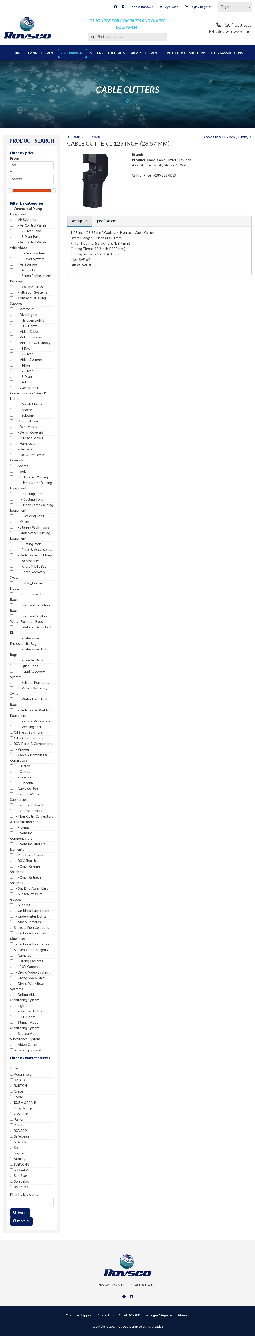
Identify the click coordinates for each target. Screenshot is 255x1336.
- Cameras (20, 955)
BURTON (18, 1086)
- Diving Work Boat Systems (27, 986)
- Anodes (19, 749)
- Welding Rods (27, 516)
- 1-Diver (21, 348)
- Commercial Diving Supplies (28, 301)
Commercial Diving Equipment (26, 211)
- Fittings (19, 827)
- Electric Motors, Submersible (26, 797)
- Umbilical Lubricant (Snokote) (28, 936)
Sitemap (183, 1315)
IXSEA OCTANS (23, 1103)
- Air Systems (23, 220)
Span (15, 1148)
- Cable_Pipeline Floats (27, 586)
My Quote (169, 7)
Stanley (17, 1159)
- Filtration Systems (28, 292)
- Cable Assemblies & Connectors (28, 758)
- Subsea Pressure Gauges (26, 897)
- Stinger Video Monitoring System (24, 1025)
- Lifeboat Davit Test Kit (31, 630)
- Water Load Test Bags (28, 702)
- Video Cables (24, 332)
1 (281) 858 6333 (237, 25)
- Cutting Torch (27, 499)
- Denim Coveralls (27, 432)
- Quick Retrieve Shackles (25, 880)
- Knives (19, 522)
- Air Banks (22, 270)
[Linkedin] (123, 7)
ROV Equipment (72, 53)
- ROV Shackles (24, 861)
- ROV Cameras (25, 967)
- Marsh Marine (26, 404)
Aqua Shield (21, 1074)
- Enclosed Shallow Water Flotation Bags (29, 619)
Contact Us (105, 1315)
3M (14, 1069)
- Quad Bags (24, 666)
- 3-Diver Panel (25, 237)
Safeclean (19, 1136)
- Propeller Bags (26, 660)
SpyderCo (19, 1153)
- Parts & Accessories (31, 550)
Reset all (21, 1221)
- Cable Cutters (24, 789)
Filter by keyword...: (24, 1195)
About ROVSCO (142, 7)
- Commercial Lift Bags (28, 597)
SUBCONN (19, 1164)
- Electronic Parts (26, 811)
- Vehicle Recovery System (28, 691)
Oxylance (19, 1114)
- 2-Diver (21, 354)
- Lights (18, 1006)
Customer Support (79, 1315)
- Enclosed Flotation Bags (30, 608)
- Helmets (21, 449)
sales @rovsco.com (233, 32)
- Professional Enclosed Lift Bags (25, 641)
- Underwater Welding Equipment (31, 508)
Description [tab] (79, 221)
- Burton (20, 766)
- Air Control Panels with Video (28, 245)
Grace (16, 1091)
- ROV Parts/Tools (26, 855)
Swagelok (19, 1181)
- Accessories (25, 561)
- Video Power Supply (30, 343)
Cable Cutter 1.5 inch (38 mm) (226, 137)
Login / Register (198, 7)
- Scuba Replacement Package (31, 278)
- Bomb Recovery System (27, 575)
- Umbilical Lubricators (30, 911)
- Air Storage (23, 265)
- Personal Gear (24, 421)
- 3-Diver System (27, 259)
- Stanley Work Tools (29, 527)
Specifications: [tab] (106, 221)
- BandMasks (23, 427)
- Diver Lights (24, 315)
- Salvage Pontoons (29, 683)
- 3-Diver (21, 377)
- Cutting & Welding (29, 477)
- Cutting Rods (26, 494)
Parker (16, 1119)
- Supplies (20, 905)
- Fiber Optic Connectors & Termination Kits (31, 819)
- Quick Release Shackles (25, 869)
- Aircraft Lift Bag (28, 566)
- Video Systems (26, 360)
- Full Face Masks (26, 438)
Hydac (17, 1097)
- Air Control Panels (28, 225)
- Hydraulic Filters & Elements (27, 847)
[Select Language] (235, 7)
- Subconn (22, 415)
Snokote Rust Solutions (29, 928)
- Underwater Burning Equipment (31, 485)
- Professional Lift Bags (28, 652)
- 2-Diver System (27, 253)
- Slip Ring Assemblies (29, 888)
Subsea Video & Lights (107, 53)
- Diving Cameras (26, 961)
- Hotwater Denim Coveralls (27, 457)
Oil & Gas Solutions (227, 53)
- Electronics (22, 309)
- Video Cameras (26, 337)
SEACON (18, 1142)
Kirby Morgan (22, 1108)
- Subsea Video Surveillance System (25, 1036)
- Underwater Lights (28, 916)
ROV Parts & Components (31, 744)
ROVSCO (18, 1131)
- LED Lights (23, 326)
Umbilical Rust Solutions (185, 53)
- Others (20, 772)
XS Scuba (19, 1187)
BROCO (17, 1080)
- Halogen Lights (27, 320)
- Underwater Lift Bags (31, 555)
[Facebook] (115, 7)
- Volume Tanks (26, 287)
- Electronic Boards (27, 805)
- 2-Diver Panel (26, 231)
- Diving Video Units (28, 978)
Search (20, 1213)
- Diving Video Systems (30, 972)
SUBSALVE (20, 1170)
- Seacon (21, 410)
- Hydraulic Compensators (21, 836)
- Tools (18, 472)
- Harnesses (22, 444)
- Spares (19, 466)
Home (16, 53)
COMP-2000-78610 (85, 137)
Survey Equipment (144, 53)
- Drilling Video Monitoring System (24, 997)
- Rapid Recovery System (27, 674)
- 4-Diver (21, 382)
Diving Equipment (41, 53)
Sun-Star (18, 1176)
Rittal (16, 1125)
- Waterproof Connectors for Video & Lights (28, 393)
